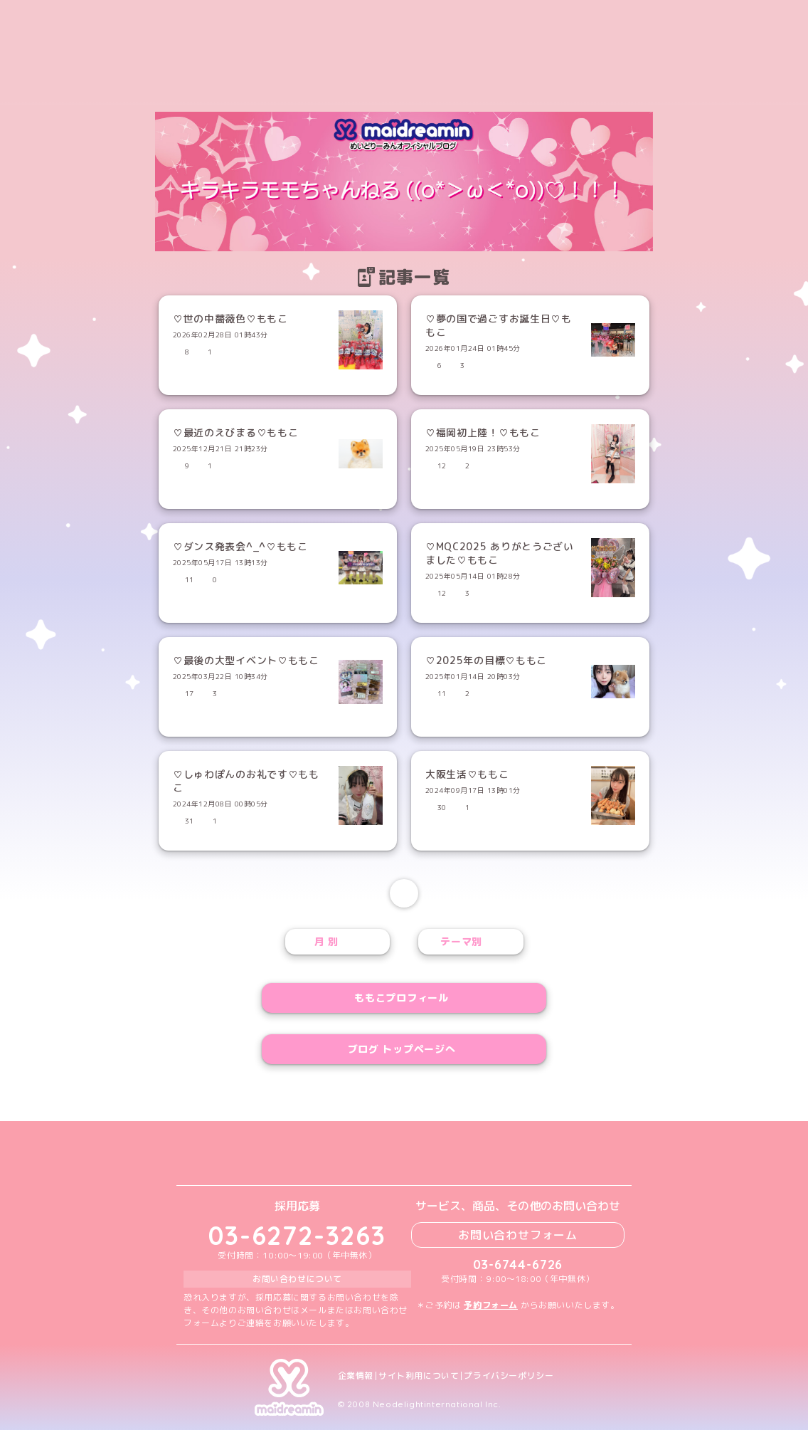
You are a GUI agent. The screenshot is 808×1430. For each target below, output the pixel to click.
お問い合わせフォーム (518, 1235)
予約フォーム (491, 1305)
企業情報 (355, 1376)
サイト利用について (418, 1376)
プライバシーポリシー (508, 1376)
